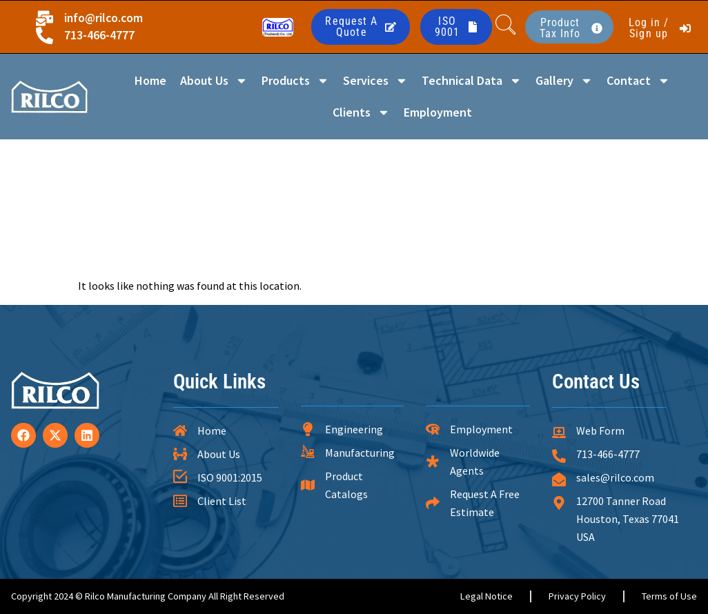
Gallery (564, 81)
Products (295, 81)
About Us (214, 81)
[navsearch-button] (505, 26)
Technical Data (472, 81)
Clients (361, 112)
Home (150, 80)
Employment (438, 112)
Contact (638, 81)
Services (375, 81)
